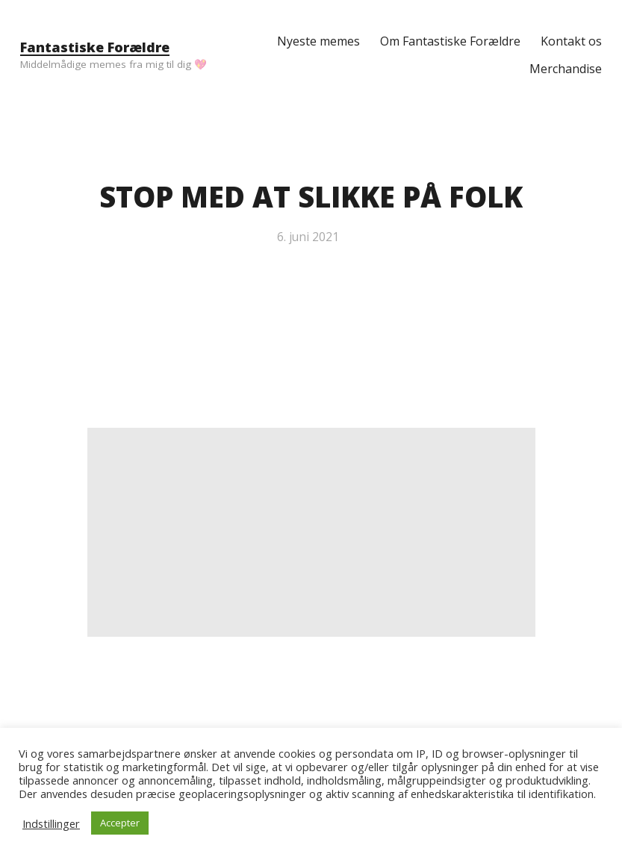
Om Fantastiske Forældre (450, 41)
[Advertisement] (311, 532)
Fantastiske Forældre (95, 47)
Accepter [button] (120, 822)
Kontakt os (571, 41)
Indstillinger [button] (51, 823)
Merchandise (565, 68)
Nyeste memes (318, 41)
